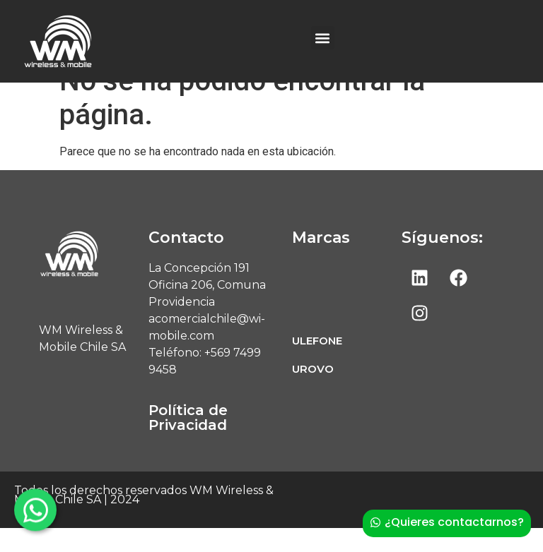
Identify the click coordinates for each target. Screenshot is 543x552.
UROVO (313, 393)
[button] (322, 37)
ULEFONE (317, 364)
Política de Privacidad (188, 441)
